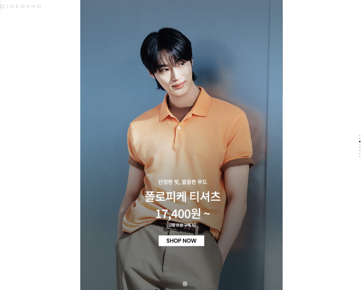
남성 (9, 16)
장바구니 (120, 4)
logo (62, 6)
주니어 (71, 16)
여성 (28, 16)
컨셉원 (93, 16)
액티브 (49, 16)
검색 (112, 2)
